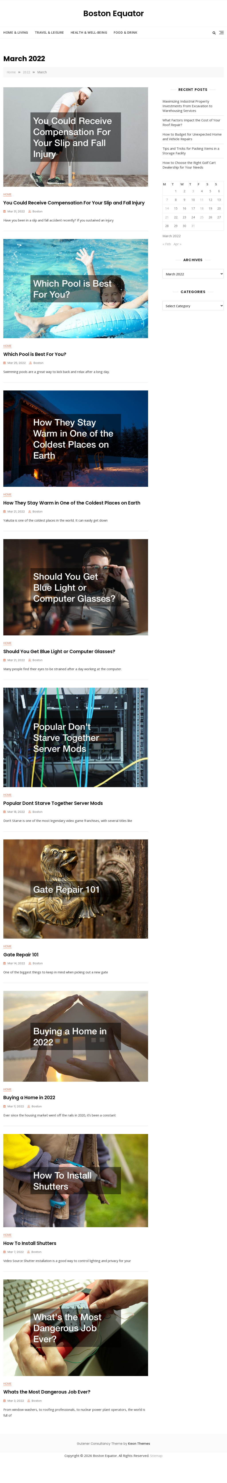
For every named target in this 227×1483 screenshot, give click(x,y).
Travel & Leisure (49, 32)
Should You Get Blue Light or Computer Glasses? (59, 659)
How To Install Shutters (29, 1260)
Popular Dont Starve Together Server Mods (53, 813)
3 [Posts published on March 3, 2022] (193, 191)
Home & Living (15, 32)
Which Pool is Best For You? (34, 357)
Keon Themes (139, 1463)
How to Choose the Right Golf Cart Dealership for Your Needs (189, 164)
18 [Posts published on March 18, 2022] (202, 208)
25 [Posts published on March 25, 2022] (202, 217)
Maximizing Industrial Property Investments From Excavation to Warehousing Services (187, 106)
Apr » (178, 244)
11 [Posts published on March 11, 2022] (202, 200)
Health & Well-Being (89, 32)
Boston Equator (113, 13)
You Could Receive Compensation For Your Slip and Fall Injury (74, 203)
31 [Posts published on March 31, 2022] (193, 226)
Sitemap (156, 1475)
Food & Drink (125, 32)
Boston (38, 212)
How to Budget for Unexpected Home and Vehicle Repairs (192, 136)
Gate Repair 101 (21, 967)
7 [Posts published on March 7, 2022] (167, 200)
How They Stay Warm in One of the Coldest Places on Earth (71, 508)
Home (7, 194)
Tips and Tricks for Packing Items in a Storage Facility (190, 150)
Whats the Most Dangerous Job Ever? (46, 1411)
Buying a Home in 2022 (29, 1112)
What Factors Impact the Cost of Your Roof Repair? (191, 122)
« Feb (166, 244)
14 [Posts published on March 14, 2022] (167, 208)
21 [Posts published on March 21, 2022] (167, 217)
